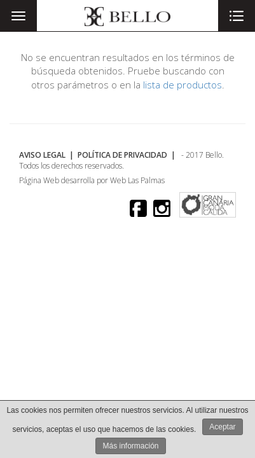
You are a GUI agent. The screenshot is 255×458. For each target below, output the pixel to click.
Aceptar (222, 426)
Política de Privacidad (122, 154)
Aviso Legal (42, 154)
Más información (130, 445)
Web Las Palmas (137, 180)
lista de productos (182, 84)
